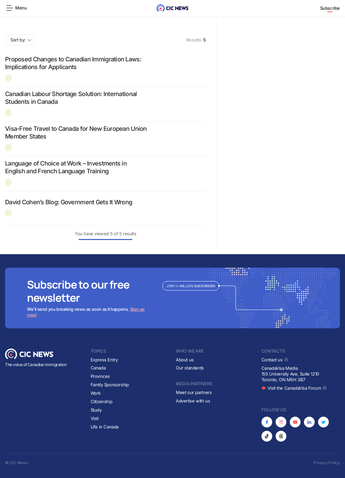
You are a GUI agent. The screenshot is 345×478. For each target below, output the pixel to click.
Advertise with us (193, 401)
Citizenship (102, 401)
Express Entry (104, 359)
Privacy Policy (326, 462)
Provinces (100, 376)
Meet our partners (194, 392)
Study (96, 410)
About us (185, 359)
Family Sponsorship (110, 384)
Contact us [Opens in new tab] (275, 359)
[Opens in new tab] (266, 422)
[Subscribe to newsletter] (172, 298)
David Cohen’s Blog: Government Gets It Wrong (68, 202)
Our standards (190, 367)
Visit (95, 418)
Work (96, 393)
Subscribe (330, 8)
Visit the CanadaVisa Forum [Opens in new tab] (294, 388)
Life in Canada (105, 426)
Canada (98, 367)
